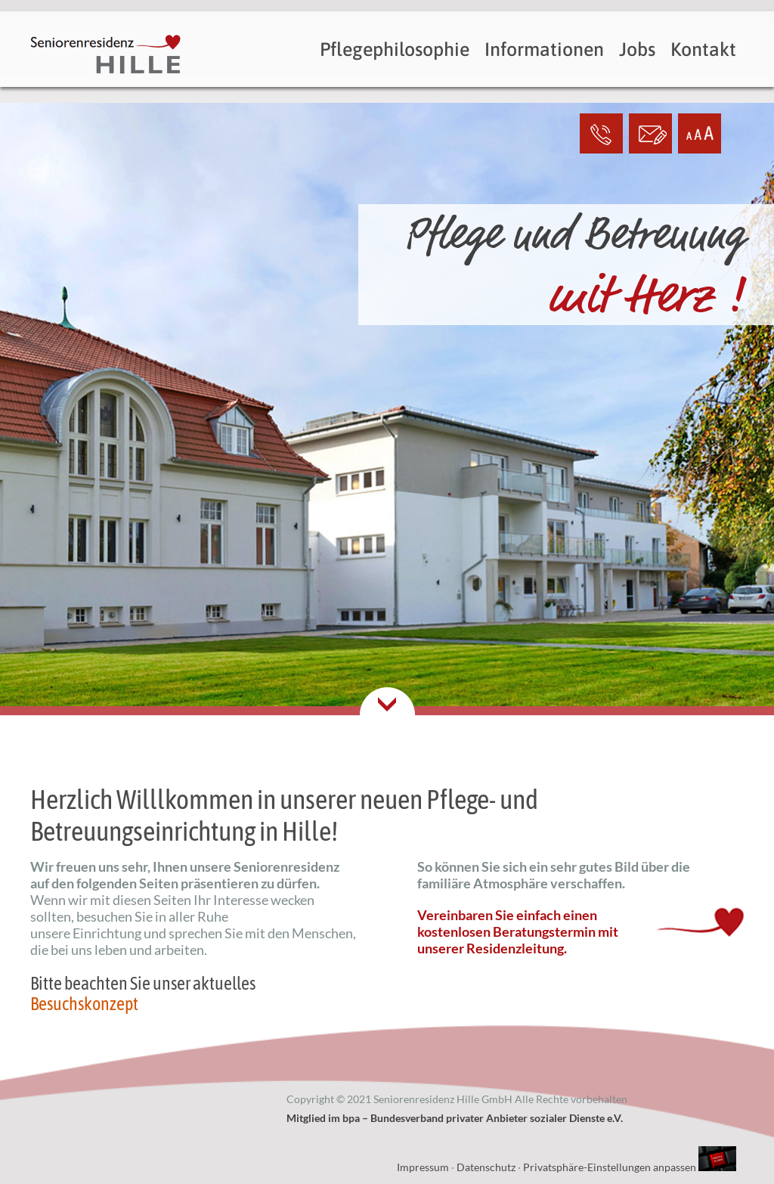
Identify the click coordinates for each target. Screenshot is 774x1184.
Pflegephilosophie (394, 49)
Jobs (637, 49)
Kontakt (703, 49)
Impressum (423, 1167)
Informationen (544, 49)
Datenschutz (486, 1167)
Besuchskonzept (84, 1003)
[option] (387, 456)
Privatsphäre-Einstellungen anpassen (609, 1167)
